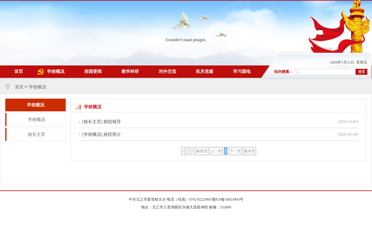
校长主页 (36, 134)
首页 (18, 71)
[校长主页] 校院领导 (101, 121)
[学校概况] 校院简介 (101, 134)
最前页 (201, 151)
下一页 (235, 151)
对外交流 (167, 71)
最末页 (249, 151)
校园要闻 (93, 71)
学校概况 (55, 71)
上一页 (216, 151)
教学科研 (130, 71)
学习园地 (241, 71)
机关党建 (204, 71)
